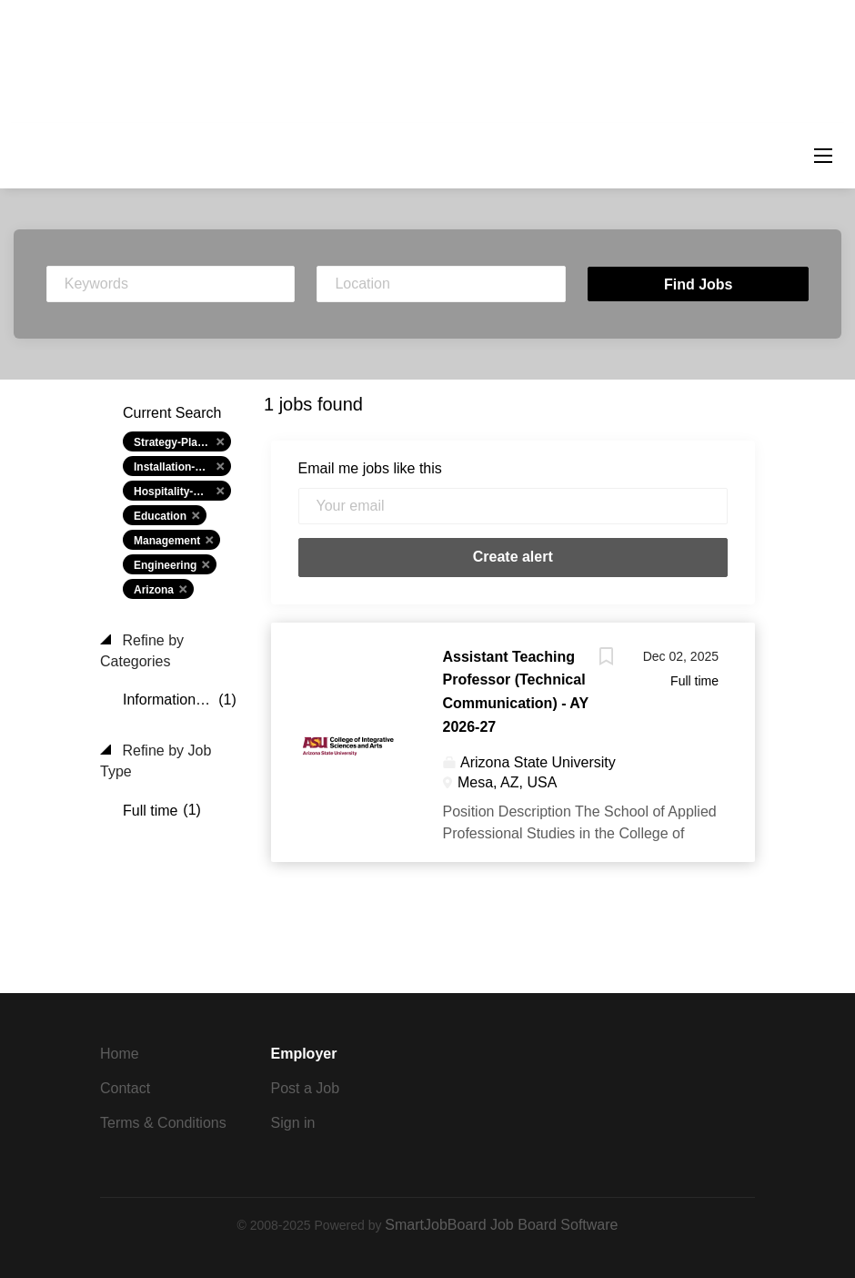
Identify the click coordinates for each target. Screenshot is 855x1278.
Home (119, 1053)
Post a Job (305, 1088)
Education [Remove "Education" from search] (160, 516)
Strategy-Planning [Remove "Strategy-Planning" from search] (180, 442)
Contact (125, 1088)
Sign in (293, 1123)
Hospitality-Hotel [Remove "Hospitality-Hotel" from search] (177, 491)
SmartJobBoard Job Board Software (501, 1224)
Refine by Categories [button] (142, 651)
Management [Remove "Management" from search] (167, 540)
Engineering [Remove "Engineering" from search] (165, 565)
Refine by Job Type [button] (155, 761)
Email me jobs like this (370, 468)
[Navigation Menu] (823, 156)
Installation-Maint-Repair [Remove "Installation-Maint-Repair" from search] (182, 467)
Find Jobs (698, 284)
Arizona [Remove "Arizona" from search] (154, 589)
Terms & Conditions (163, 1123)
